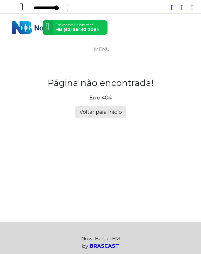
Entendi (20, 240)
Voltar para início (100, 112)
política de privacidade (131, 227)
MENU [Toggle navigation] (100, 49)
